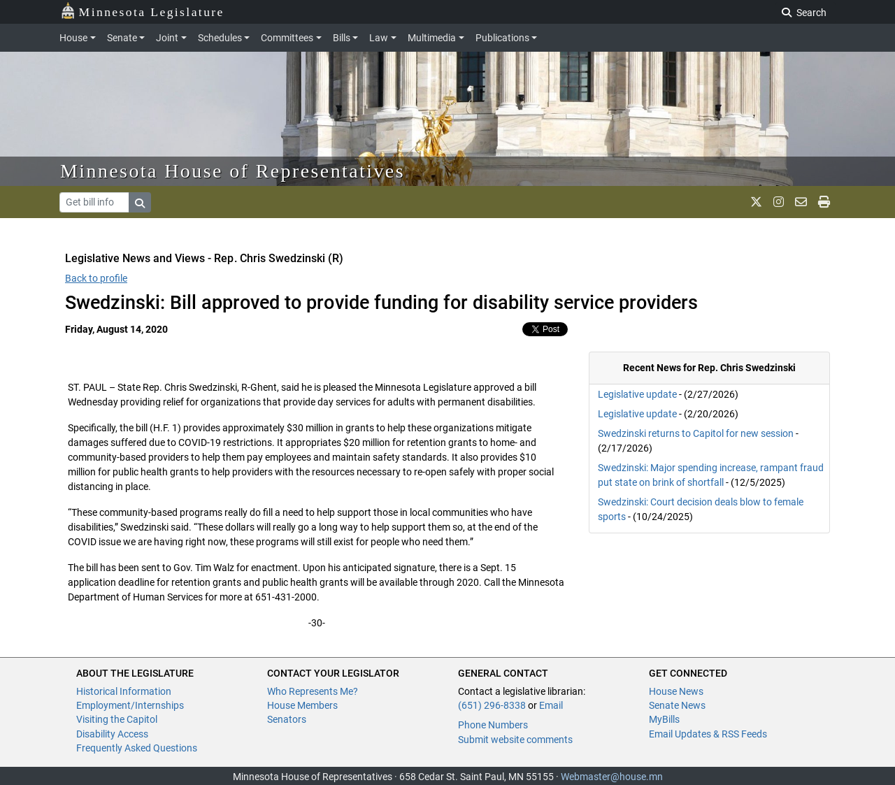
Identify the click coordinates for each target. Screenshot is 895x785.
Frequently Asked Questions (136, 748)
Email (551, 705)
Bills (341, 37)
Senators (286, 719)
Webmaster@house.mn (612, 776)
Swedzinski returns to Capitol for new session (696, 433)
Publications (502, 37)
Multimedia (432, 37)
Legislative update (637, 394)
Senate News (677, 705)
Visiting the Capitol (116, 719)
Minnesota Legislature (142, 11)
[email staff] (800, 202)
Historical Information (123, 691)
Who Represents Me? (312, 691)
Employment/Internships (130, 705)
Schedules (220, 37)
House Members (302, 705)
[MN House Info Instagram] (778, 202)
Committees (287, 37)
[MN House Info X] (756, 202)
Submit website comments (515, 739)
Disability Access (112, 734)
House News (676, 691)
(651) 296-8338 (492, 705)
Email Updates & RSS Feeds (708, 734)
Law (378, 37)
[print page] (824, 202)
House (73, 37)
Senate (122, 37)
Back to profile (96, 278)
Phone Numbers (493, 724)
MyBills (664, 719)
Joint (167, 37)
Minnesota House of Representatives (232, 171)
